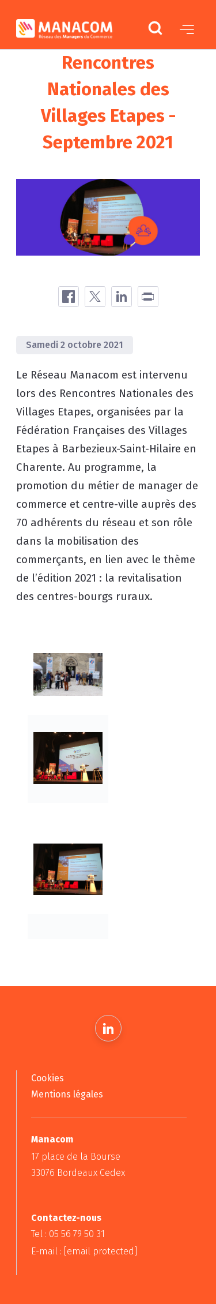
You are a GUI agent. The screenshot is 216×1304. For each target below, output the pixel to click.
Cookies (47, 1078)
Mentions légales (67, 1094)
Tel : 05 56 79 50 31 (68, 1233)
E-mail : (84, 1251)
